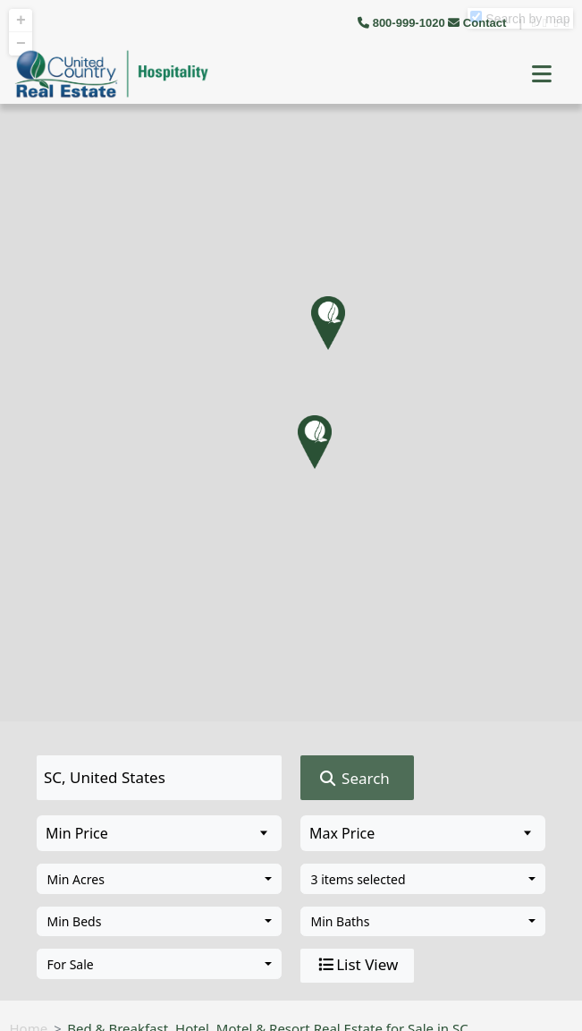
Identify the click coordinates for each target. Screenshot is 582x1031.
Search (353, 779)
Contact (479, 23)
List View (357, 965)
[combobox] (159, 879)
